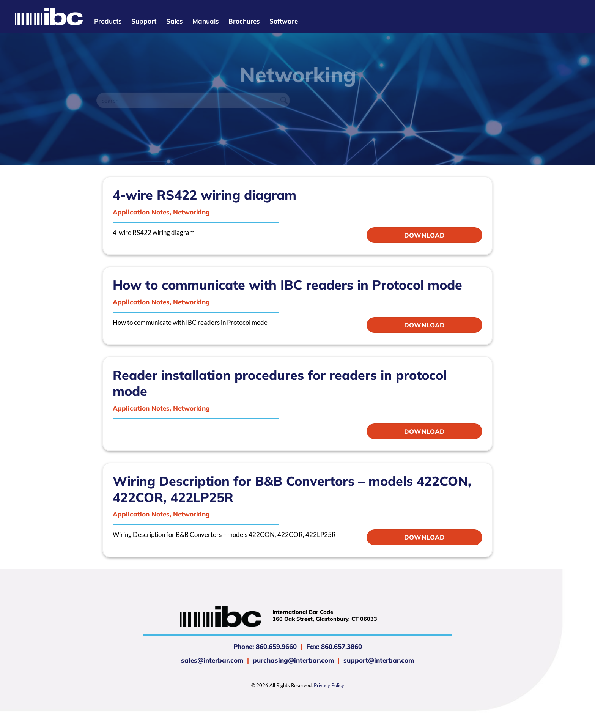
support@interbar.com (378, 660)
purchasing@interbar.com (293, 660)
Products (107, 21)
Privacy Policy (329, 685)
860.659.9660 (276, 646)
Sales (174, 21)
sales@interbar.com (212, 660)
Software (283, 21)
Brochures (244, 21)
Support (143, 21)
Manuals (205, 21)
